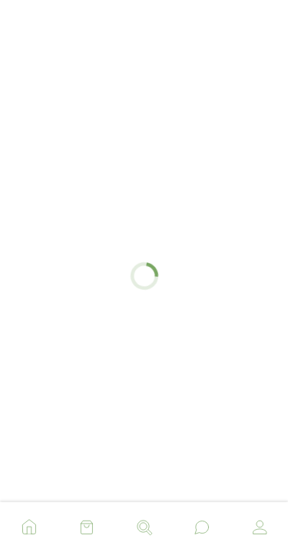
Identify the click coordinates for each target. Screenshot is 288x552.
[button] (29, 523)
